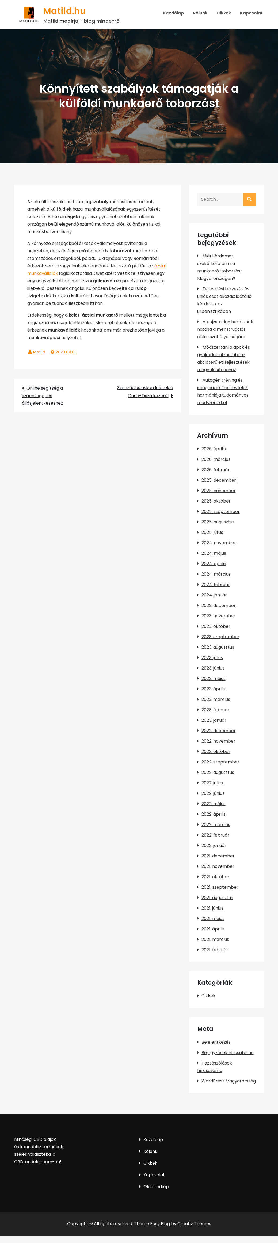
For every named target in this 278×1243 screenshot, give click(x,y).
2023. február (215, 710)
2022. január (213, 845)
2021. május (212, 918)
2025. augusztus (217, 522)
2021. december (218, 856)
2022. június (212, 793)
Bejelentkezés (216, 1042)
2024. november (218, 543)
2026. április (213, 449)
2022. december (218, 731)
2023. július (212, 658)
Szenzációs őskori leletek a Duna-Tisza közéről (145, 392)
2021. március (215, 939)
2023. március (215, 699)
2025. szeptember (220, 511)
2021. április (212, 929)
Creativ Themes (194, 1224)
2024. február (215, 584)
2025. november (218, 491)
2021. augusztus (217, 898)
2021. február (214, 950)
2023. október (215, 626)
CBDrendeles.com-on (37, 1162)
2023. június (212, 668)
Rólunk (200, 13)
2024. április (213, 564)
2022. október (215, 751)
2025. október (216, 501)
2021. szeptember (219, 887)
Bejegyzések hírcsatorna (227, 1053)
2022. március (215, 825)
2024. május (213, 553)
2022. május (213, 804)
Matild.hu (64, 11)
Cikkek (223, 13)
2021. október (215, 877)
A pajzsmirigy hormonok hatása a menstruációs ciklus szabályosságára (225, 329)
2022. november (218, 741)
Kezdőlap (173, 13)
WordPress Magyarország (228, 1081)
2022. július (212, 783)
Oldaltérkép (156, 1187)
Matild (39, 352)
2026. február (215, 470)
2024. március (216, 574)
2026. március (215, 459)
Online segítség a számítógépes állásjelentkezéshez (42, 395)
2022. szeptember (220, 762)
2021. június (212, 908)
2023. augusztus (217, 647)
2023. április (213, 689)
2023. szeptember (220, 637)
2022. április (213, 814)
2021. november (217, 866)
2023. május (213, 678)
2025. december (218, 480)
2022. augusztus (217, 772)
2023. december (218, 605)
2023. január (213, 720)
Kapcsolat (251, 13)
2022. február (215, 835)
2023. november (218, 616)
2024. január (214, 595)
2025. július (212, 532)
